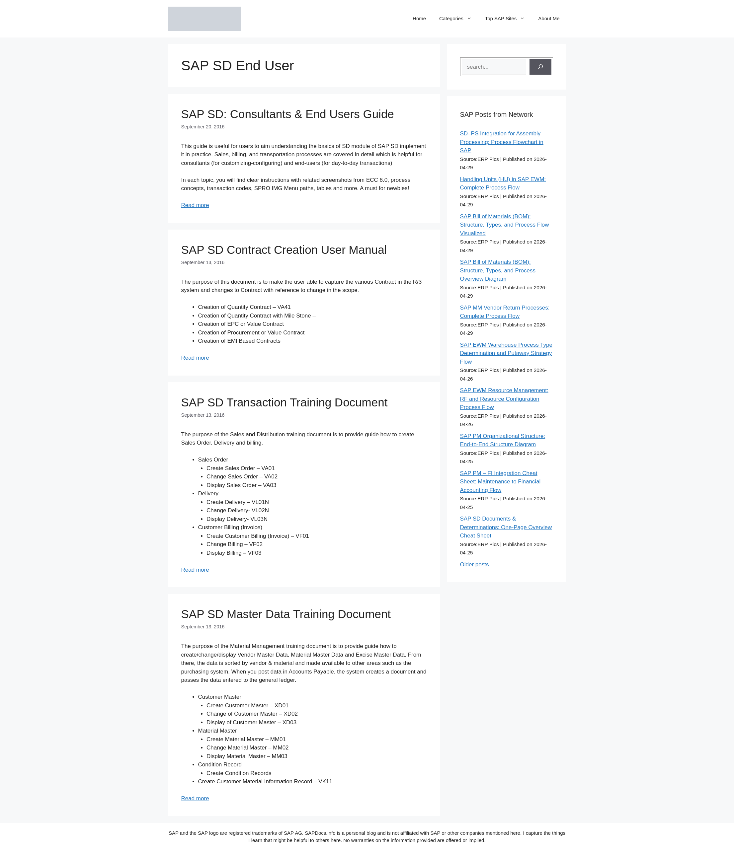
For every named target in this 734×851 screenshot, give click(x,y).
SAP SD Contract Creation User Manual (284, 249)
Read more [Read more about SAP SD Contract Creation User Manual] (195, 358)
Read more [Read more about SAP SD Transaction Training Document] (195, 570)
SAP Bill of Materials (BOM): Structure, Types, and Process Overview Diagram (497, 270)
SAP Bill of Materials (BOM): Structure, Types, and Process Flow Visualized (504, 225)
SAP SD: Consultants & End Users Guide (287, 113)
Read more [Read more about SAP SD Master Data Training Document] (195, 798)
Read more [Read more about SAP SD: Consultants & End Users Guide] (195, 205)
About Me (548, 18)
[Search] (540, 67)
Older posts (474, 564)
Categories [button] (458, 19)
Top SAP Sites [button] (508, 19)
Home (419, 18)
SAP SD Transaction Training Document (284, 402)
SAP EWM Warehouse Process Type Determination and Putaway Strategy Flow (506, 353)
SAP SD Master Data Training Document (286, 613)
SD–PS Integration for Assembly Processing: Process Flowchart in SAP (501, 142)
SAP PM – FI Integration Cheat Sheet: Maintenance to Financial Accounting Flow (500, 481)
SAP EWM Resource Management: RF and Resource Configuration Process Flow (504, 398)
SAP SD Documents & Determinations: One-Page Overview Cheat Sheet (506, 527)
